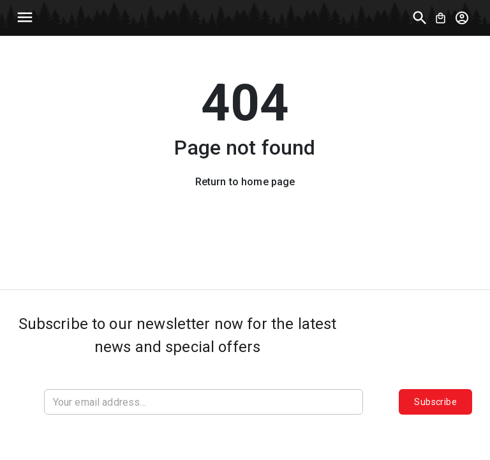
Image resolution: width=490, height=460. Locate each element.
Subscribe (435, 402)
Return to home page (245, 182)
